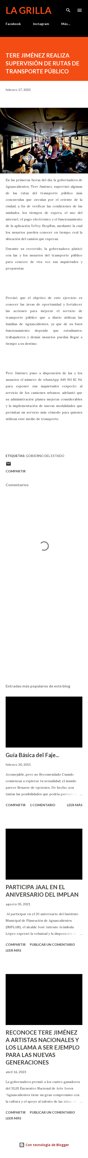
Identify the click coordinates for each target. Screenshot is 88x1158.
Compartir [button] (16, 471)
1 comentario (42, 805)
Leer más (74, 805)
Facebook (13, 24)
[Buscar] (68, 8)
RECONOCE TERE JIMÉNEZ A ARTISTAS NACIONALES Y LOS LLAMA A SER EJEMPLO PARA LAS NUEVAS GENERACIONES (43, 1047)
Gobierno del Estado (45, 456)
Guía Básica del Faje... (32, 755)
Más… (65, 24)
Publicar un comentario (52, 944)
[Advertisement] (44, 639)
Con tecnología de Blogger (44, 1145)
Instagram (41, 24)
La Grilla (28, 10)
